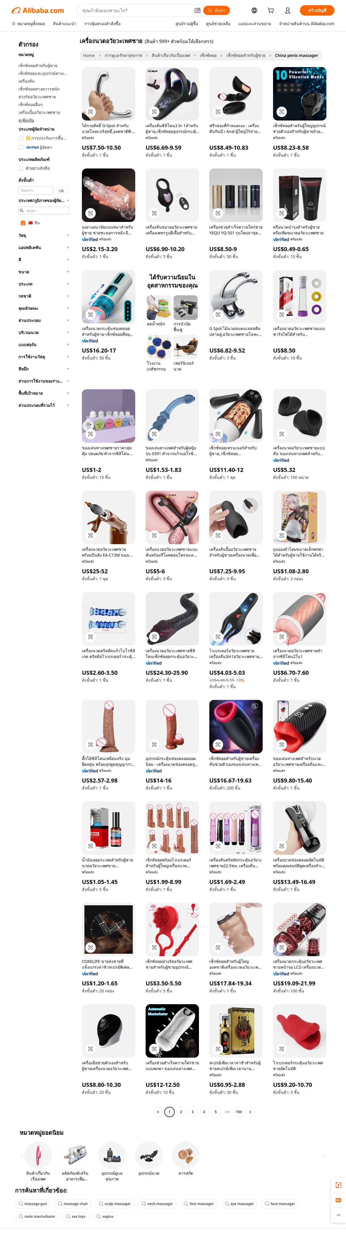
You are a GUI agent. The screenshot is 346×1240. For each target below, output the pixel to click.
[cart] (272, 11)
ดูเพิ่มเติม (26, 120)
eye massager (239, 1203)
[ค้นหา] (216, 10)
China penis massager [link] (296, 55)
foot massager (199, 1203)
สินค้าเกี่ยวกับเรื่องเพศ (171, 55)
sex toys (75, 1216)
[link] (338, 1185)
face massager (280, 1203)
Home (89, 55)
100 (239, 1111)
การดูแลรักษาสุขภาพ (123, 55)
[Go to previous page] (158, 1112)
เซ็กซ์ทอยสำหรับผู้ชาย (245, 55)
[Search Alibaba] (135, 10)
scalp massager (115, 1203)
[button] (197, 10)
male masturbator (37, 1216)
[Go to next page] (250, 1112)
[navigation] (44, 577)
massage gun (33, 1203)
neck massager (157, 1203)
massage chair (73, 1203)
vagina (104, 1216)
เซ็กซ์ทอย (208, 55)
